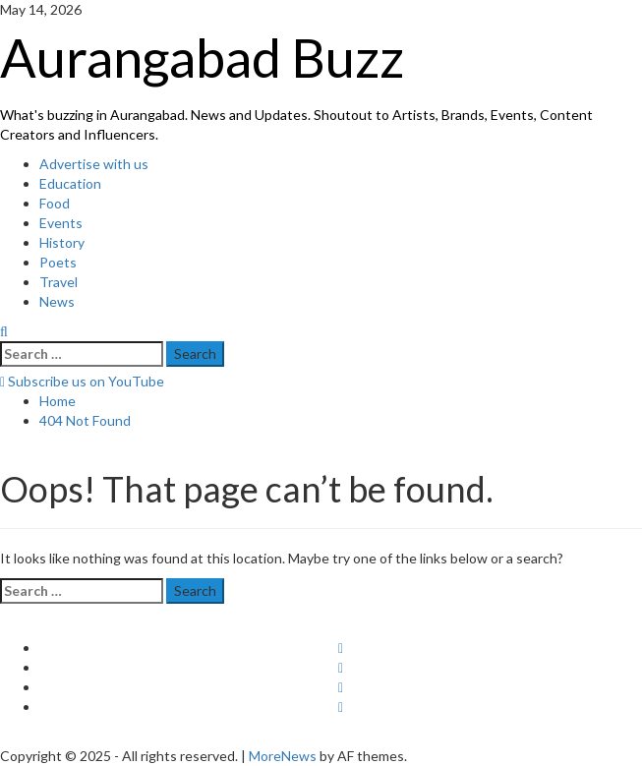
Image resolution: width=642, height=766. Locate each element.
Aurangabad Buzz (202, 57)
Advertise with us (93, 163)
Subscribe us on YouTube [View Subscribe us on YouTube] (82, 381)
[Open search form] (4, 331)
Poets (58, 262)
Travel (58, 281)
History (62, 242)
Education (70, 183)
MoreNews (283, 755)
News (57, 301)
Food (54, 203)
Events (61, 222)
